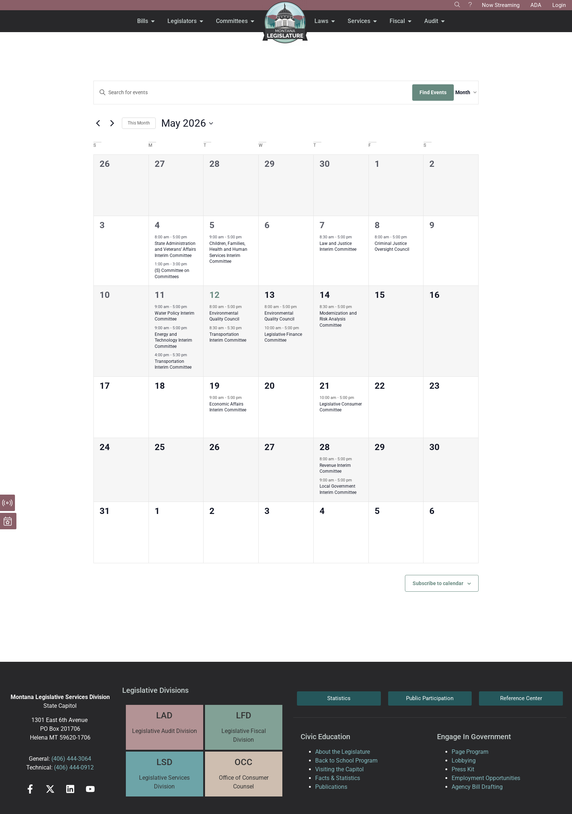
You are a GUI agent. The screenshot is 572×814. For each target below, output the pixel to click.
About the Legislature (342, 751)
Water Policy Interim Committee (174, 316)
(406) (58, 758)
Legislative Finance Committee (283, 337)
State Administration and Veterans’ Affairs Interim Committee (175, 249)
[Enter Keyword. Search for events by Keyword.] (246, 92)
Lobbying (464, 760)
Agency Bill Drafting (477, 786)
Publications (331, 786)
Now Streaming (500, 5)
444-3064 (78, 758)
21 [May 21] (325, 386)
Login (559, 5)
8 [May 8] (377, 225)
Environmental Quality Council (224, 316)
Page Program (470, 751)
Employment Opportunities (486, 778)
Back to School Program (346, 760)
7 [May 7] (322, 225)
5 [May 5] (211, 225)
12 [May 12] (214, 295)
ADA (535, 5)
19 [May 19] (214, 386)
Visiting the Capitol (339, 769)
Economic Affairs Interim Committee (227, 407)
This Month (139, 123)
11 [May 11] (160, 295)
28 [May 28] (325, 447)
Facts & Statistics (337, 778)
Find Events (418, 92)
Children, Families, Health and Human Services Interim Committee (228, 252)
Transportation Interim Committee (173, 364)
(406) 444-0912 (74, 767)
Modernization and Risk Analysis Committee (338, 319)
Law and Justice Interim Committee (338, 246)
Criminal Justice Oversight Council (392, 246)
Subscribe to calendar (438, 583)
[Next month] (112, 123)
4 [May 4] (157, 225)
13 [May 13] (269, 295)
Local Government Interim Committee (338, 489)
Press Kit (463, 769)
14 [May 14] (325, 295)
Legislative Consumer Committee (341, 407)
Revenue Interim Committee (335, 468)
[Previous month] (97, 123)
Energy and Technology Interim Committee (173, 340)
